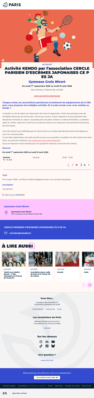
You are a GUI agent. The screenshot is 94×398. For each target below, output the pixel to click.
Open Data (59, 386)
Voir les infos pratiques (47, 96)
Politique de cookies (72, 386)
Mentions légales (9, 386)
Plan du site (86, 386)
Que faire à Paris (19, 393)
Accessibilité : (32, 386)
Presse (50, 386)
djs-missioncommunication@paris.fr (44, 140)
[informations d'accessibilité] (79, 165)
